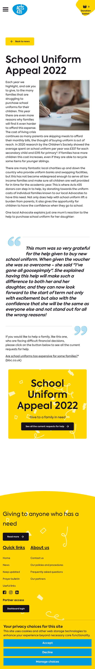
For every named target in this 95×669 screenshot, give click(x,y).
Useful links (9, 585)
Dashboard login (16, 608)
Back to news (20, 41)
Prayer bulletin (11, 578)
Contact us (37, 558)
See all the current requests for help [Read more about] (47, 426)
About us (40, 547)
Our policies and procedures (47, 565)
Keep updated (11, 571)
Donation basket (86, 9)
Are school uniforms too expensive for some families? (42, 356)
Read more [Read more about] (15, 536)
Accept (47, 643)
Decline (47, 652)
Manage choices (47, 662)
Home (6, 558)
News (6, 565)
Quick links (14, 547)
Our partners (38, 578)
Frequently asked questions (47, 571)
